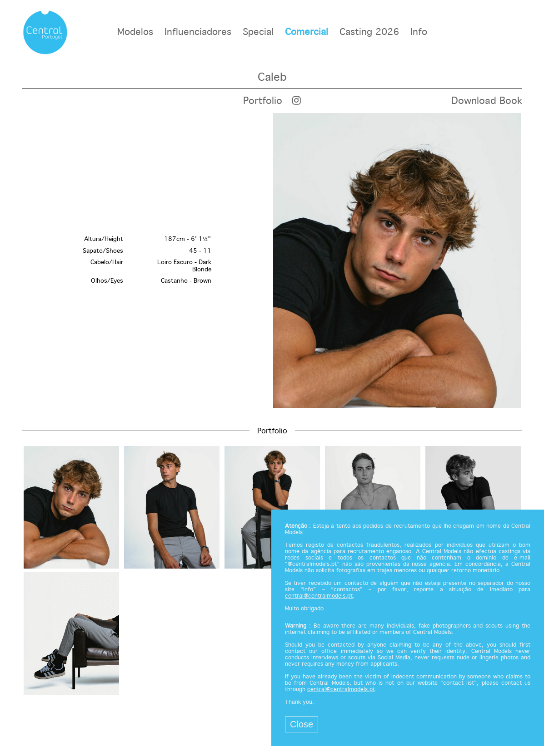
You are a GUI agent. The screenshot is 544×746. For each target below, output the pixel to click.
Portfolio (262, 101)
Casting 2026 (369, 32)
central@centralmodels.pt (319, 596)
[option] (272, 260)
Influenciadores (198, 32)
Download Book (486, 101)
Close (301, 724)
